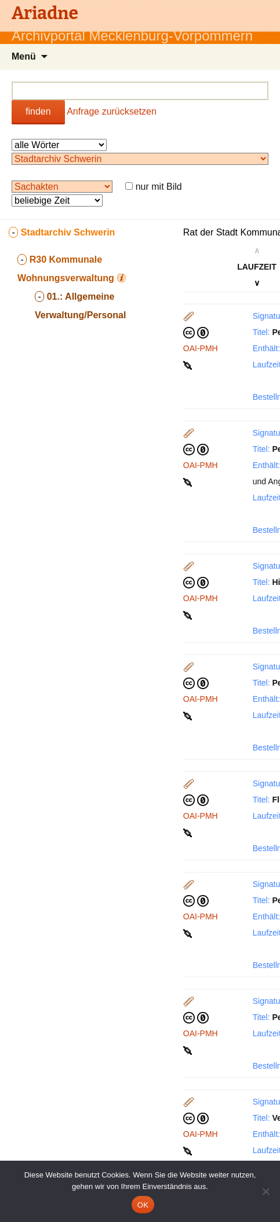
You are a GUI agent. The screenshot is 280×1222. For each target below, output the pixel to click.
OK (142, 1205)
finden (38, 111)
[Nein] (265, 1191)
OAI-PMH (200, 348)
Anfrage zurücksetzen (112, 111)
